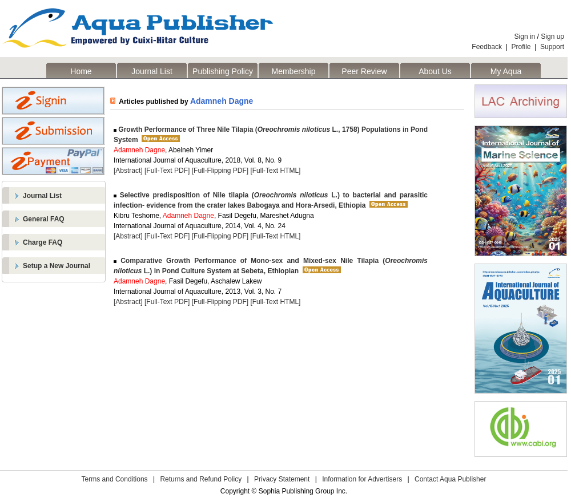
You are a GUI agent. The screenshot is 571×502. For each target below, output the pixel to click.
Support (552, 47)
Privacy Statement (281, 479)
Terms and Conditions (115, 479)
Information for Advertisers (362, 479)
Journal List (151, 71)
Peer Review (364, 71)
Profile (521, 47)
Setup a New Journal (56, 266)
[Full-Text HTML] (275, 171)
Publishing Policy (222, 71)
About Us (435, 71)
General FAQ (44, 219)
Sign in (525, 37)
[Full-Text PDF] (167, 171)
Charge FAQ (42, 242)
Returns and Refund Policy (201, 479)
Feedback (487, 47)
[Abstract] (128, 171)
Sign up (552, 37)
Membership (293, 71)
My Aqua (505, 71)
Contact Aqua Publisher (450, 479)
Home (80, 71)
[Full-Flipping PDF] (220, 171)
